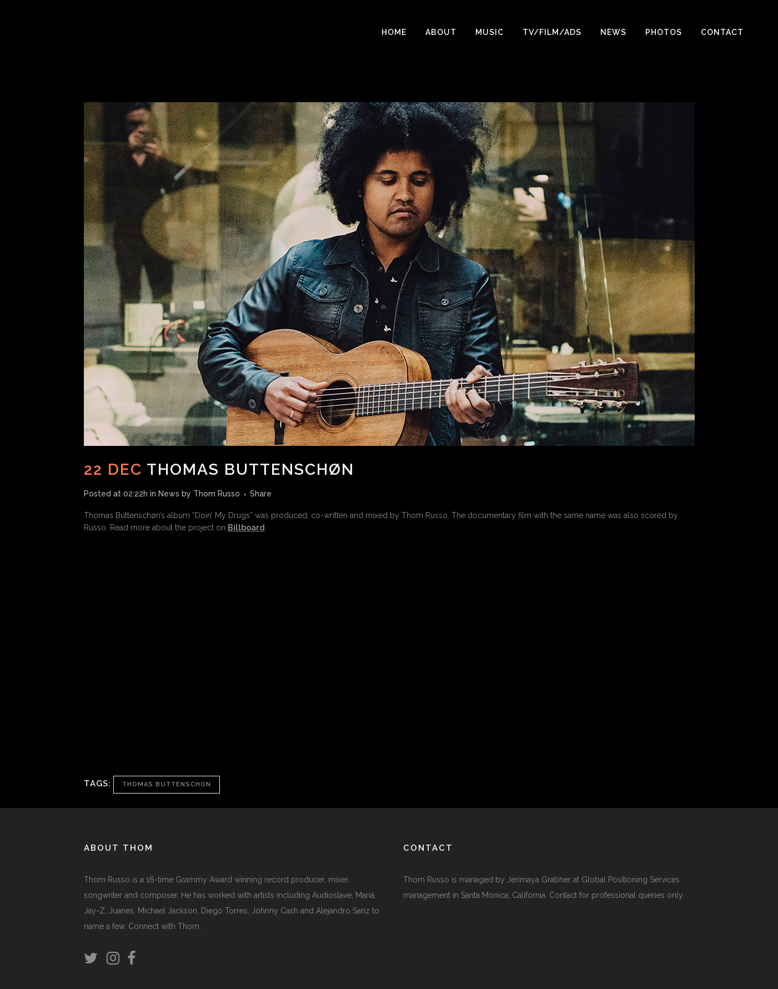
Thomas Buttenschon (166, 784)
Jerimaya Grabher (539, 879)
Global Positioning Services (630, 879)
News (168, 493)
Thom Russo (216, 493)
